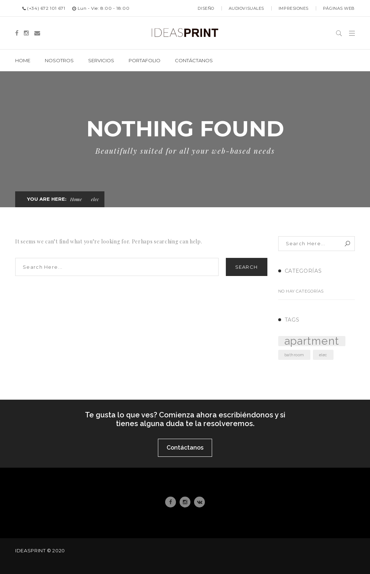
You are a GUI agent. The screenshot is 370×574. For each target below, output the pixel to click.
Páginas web (339, 8)
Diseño (206, 8)
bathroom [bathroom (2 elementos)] (294, 355)
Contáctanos (185, 447)
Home (76, 199)
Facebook (170, 502)
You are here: (46, 199)
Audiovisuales (246, 8)
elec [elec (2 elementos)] (323, 355)
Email (199, 502)
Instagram (185, 502)
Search (246, 267)
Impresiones (294, 8)
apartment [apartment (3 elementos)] (311, 341)
